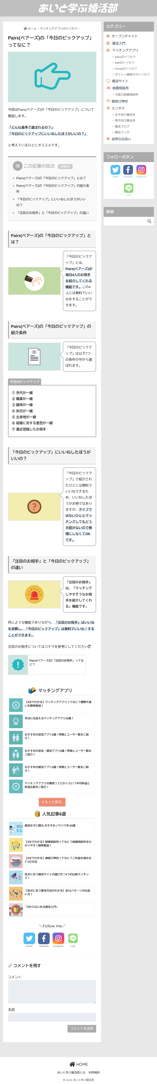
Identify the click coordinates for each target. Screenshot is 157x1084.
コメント (14, 977)
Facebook (44, 946)
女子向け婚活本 (125, 114)
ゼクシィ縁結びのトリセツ (132, 74)
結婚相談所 (118, 88)
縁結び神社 (117, 101)
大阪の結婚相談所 (126, 94)
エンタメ (116, 108)
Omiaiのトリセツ (126, 68)
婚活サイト (117, 81)
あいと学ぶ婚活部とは (71, 1072)
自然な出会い (119, 139)
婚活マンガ (122, 132)
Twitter (29, 946)
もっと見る (52, 802)
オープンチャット (122, 36)
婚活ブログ (122, 126)
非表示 (65, 166)
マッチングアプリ (122, 50)
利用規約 (94, 1072)
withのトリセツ (125, 62)
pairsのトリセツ (125, 56)
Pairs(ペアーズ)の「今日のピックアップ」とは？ (51, 178)
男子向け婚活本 (125, 120)
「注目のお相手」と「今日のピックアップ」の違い (52, 213)
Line (73, 946)
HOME (78, 1064)
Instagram (58, 946)
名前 (11, 1010)
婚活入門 (116, 43)
